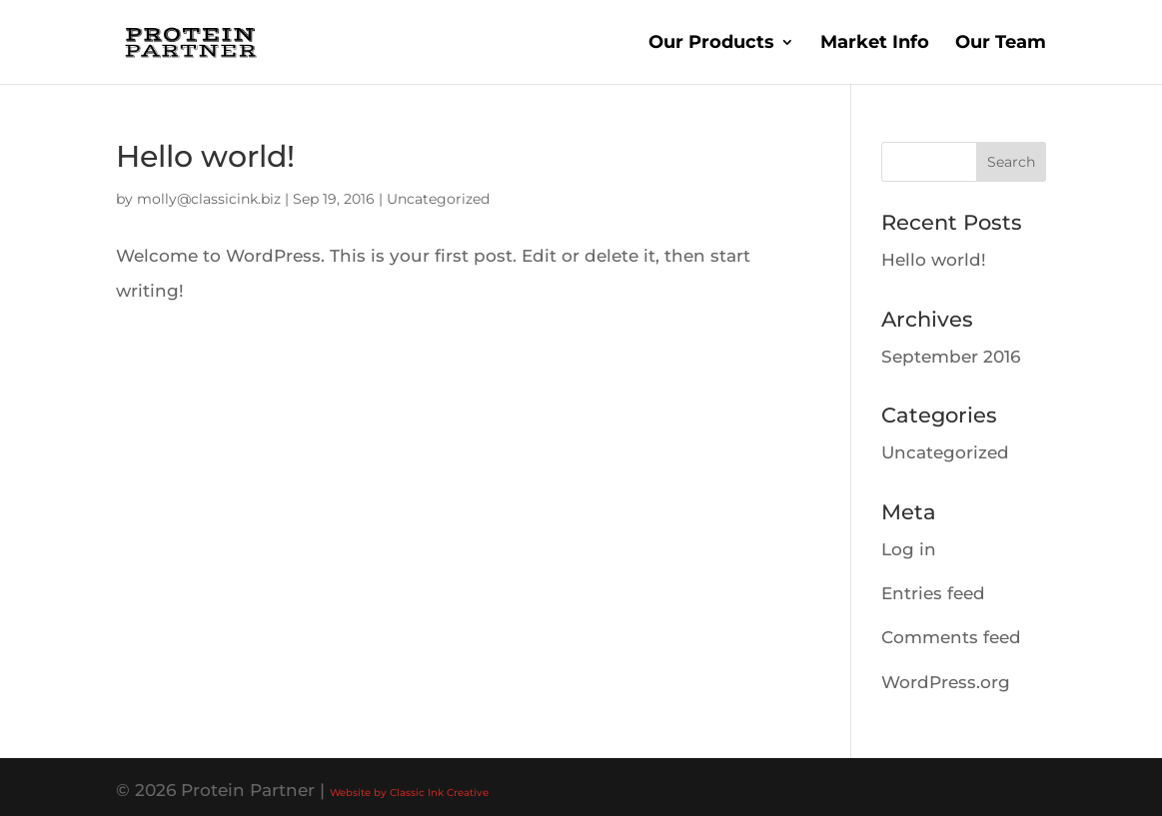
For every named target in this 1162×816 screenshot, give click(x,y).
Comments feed (951, 637)
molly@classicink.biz (209, 199)
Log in (908, 549)
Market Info (874, 44)
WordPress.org (945, 682)
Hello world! (205, 156)
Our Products (711, 44)
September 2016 (950, 357)
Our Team (1000, 44)
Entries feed (933, 593)
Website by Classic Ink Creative (409, 792)
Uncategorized (438, 199)
